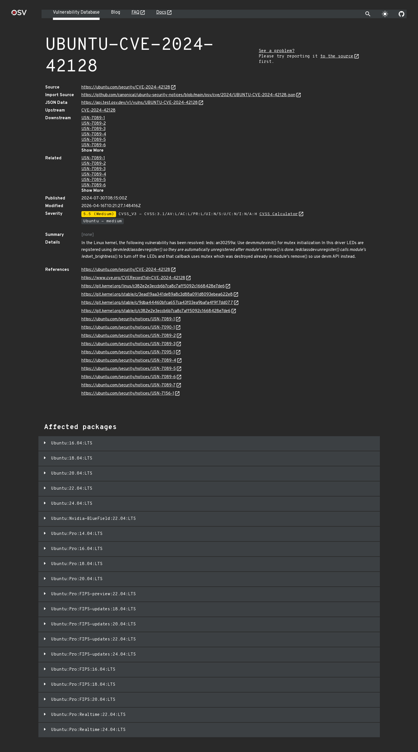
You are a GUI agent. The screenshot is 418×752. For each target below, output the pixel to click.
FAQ (135, 12)
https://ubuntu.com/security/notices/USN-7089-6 (128, 377)
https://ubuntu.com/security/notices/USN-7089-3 (128, 344)
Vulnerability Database (76, 12)
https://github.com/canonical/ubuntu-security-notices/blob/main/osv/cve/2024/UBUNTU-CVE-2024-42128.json (188, 95)
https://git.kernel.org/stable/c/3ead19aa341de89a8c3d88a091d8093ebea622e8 (157, 294)
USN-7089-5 (93, 140)
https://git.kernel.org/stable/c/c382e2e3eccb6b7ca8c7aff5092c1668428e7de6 (155, 311)
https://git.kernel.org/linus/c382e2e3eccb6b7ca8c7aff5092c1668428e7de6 (153, 286)
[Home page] (19, 14)
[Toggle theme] (385, 14)
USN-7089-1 (93, 118)
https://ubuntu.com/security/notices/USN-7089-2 (128, 336)
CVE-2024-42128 (98, 110)
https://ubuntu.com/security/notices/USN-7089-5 (128, 369)
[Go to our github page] (401, 14)
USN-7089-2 (93, 123)
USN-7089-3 (93, 129)
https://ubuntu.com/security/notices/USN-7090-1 (128, 327)
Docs (161, 12)
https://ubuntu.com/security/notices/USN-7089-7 (128, 385)
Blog (115, 12)
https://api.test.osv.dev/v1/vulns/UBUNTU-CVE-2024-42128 (139, 103)
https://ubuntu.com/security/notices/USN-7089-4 (128, 360)
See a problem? (277, 51)
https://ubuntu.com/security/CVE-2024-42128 (125, 87)
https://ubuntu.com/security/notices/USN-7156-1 (127, 393)
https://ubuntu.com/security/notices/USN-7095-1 (128, 352)
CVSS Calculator (279, 214)
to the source (336, 56)
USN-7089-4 (93, 134)
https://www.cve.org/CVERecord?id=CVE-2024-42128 (133, 278)
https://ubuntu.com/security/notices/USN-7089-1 (128, 319)
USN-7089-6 (93, 145)
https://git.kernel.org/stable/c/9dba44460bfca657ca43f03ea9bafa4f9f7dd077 (157, 303)
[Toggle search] (368, 14)
